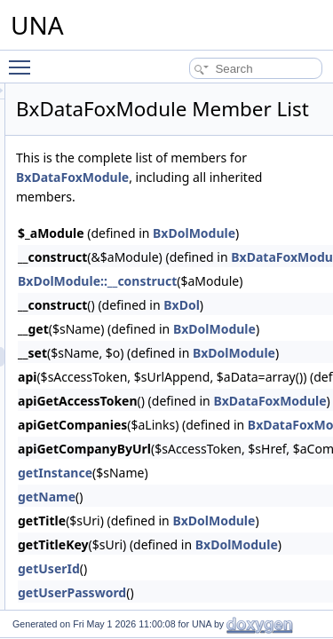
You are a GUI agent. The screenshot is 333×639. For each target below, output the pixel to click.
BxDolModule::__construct (197, 305)
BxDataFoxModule (251, 201)
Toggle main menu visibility (24, 59)
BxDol (282, 329)
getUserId (149, 593)
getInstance (155, 497)
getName (147, 521)
